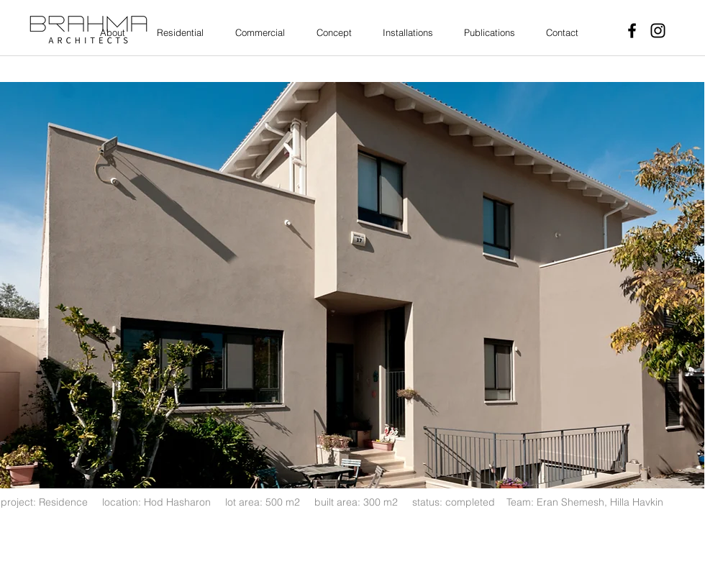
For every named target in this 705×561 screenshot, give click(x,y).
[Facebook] (632, 30)
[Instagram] (658, 30)
